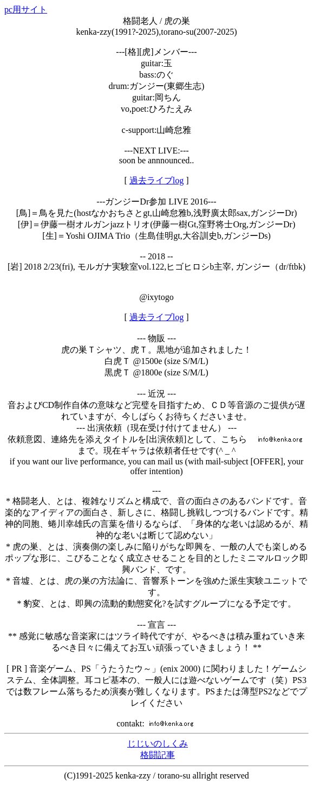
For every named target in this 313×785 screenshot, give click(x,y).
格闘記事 (157, 755)
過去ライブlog (156, 180)
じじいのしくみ (157, 743)
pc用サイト (25, 9)
